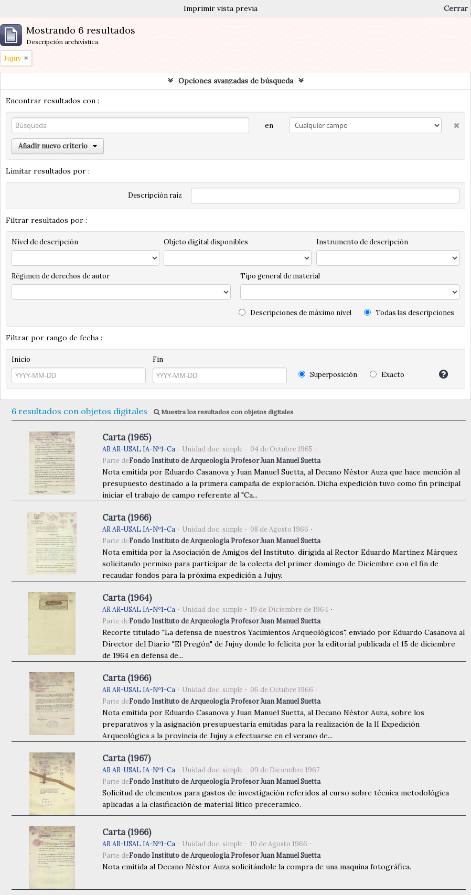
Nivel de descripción (45, 242)
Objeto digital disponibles (206, 242)
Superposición (327, 374)
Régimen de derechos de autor (61, 276)
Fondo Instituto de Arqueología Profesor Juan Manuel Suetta (224, 460)
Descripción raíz (155, 195)
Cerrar (456, 8)
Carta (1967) (126, 758)
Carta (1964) (127, 597)
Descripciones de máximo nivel (295, 312)
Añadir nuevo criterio (57, 146)
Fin (158, 359)
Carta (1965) (126, 437)
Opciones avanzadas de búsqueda (235, 80)
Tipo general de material (280, 276)
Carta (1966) (126, 517)
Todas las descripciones (409, 312)
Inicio (21, 359)
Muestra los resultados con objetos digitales (223, 412)
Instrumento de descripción (362, 242)
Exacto (387, 374)
